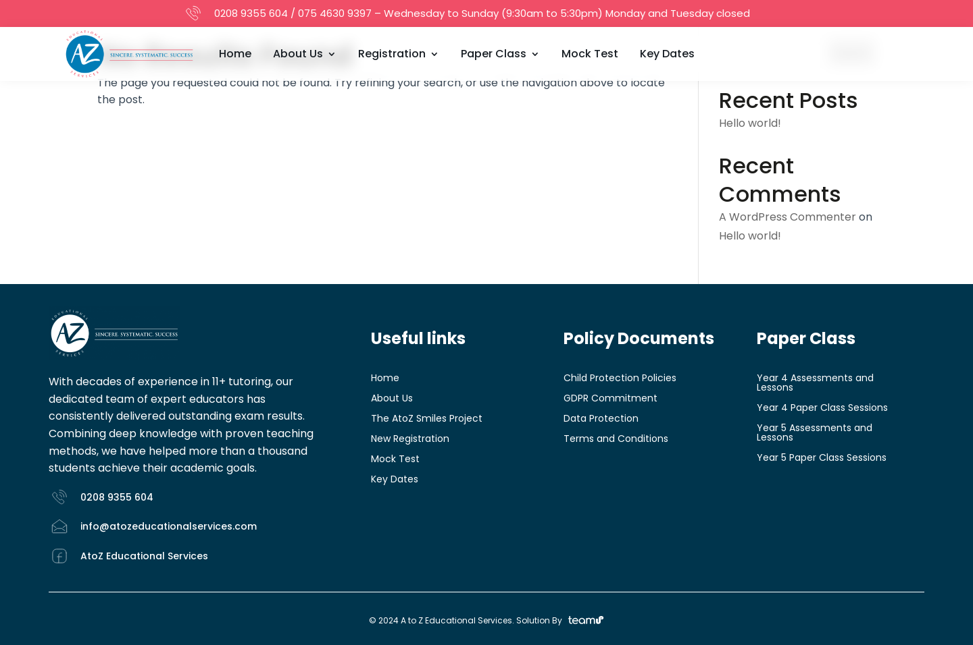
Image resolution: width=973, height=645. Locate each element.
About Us (298, 53)
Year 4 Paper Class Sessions (822, 408)
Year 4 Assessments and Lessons (815, 383)
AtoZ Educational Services (144, 556)
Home (235, 53)
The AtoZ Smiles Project (426, 419)
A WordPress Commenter (787, 217)
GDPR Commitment (610, 399)
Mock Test (590, 53)
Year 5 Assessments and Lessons (814, 433)
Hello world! (750, 123)
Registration (392, 53)
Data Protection (601, 419)
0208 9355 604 (251, 13)
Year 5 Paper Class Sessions (822, 458)
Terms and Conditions (616, 439)
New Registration (410, 439)
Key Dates (667, 53)
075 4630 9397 (335, 13)
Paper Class (493, 53)
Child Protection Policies (620, 379)
